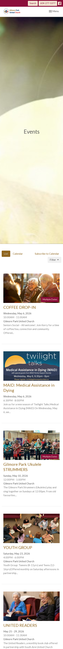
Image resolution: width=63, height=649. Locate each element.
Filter (54, 260)
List (6, 253)
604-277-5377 (47, 3)
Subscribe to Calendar (47, 253)
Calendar (18, 253)
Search (33, 3)
